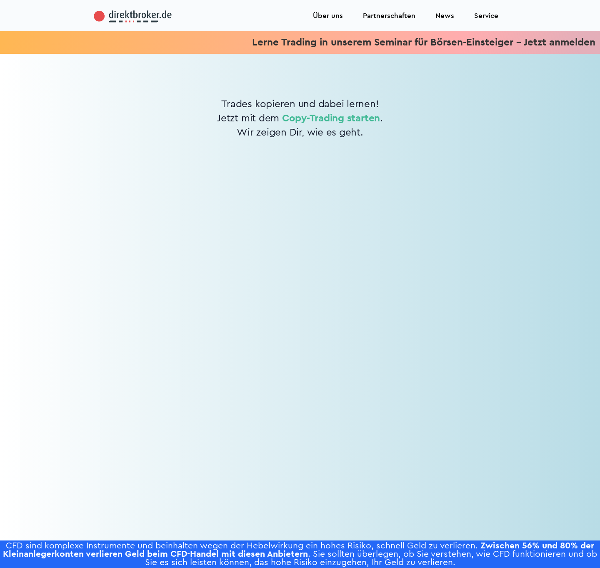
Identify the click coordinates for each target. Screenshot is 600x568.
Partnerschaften (389, 15)
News (444, 15)
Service (486, 15)
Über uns (328, 15)
